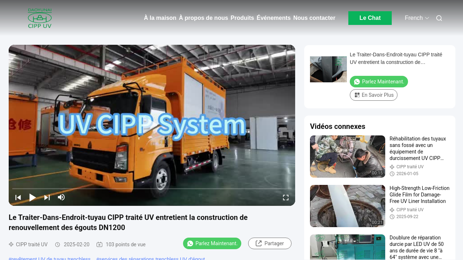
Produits (242, 18)
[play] (152, 125)
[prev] (18, 197)
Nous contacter (314, 18)
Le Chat (370, 18)
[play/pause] (32, 197)
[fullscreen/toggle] (286, 197)
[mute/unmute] (61, 197)
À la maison (160, 18)
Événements (273, 18)
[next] (47, 197)
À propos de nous (203, 18)
